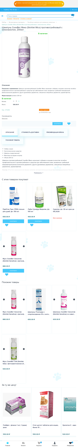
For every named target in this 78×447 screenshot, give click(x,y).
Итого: (4, 104)
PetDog (4, 22)
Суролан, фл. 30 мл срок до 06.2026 (63, 210)
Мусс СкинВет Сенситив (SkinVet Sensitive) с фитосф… (14, 260)
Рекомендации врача (55, 132)
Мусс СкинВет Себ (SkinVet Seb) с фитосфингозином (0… (14, 362)
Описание (10, 132)
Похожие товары (13, 140)
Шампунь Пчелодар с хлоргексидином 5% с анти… (39, 313)
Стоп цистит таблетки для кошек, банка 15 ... (45, 426)
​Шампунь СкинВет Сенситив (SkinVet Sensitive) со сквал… (64, 313)
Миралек (5, 118)
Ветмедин (16, 19)
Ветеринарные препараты (17, 22)
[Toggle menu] (2, 16)
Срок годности (44, 110)
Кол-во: (4, 101)
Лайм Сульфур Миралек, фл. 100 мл (39, 210)
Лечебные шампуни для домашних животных (41, 22)
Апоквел (9, 19)
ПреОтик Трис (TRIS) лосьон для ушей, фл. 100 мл (13, 210)
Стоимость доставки (30, 132)
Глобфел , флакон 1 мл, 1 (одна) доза (15, 426)
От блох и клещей (25, 19)
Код (3, 110)
